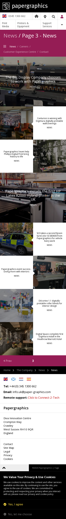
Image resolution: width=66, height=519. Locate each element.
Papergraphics (33, 6)
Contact (44, 51)
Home (36, 16)
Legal (7, 451)
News (10, 35)
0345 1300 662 (16, 16)
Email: (8, 392)
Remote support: (15, 398)
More (62, 25)
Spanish (29, 379)
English (6, 379)
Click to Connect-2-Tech (43, 398)
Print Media (5, 24)
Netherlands (21, 379)
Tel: (6, 386)
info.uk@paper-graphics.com (32, 392)
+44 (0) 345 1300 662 (23, 386)
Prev (8, 361)
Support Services (47, 24)
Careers (24, 46)
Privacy (8, 455)
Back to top (4, 467)
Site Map (9, 447)
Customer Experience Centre (20, 51)
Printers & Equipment (23, 24)
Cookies (8, 459)
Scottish (13, 379)
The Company (6, 46)
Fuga (57, 467)
